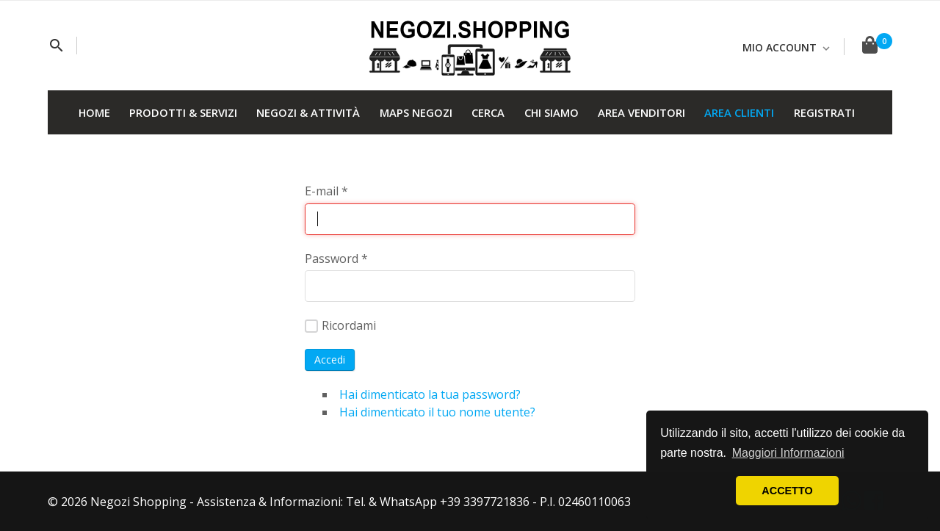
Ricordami (340, 325)
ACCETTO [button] (787, 490)
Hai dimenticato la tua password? (430, 394)
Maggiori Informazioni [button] (788, 453)
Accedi (329, 359)
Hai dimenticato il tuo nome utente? (437, 412)
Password (336, 258)
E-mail (326, 191)
